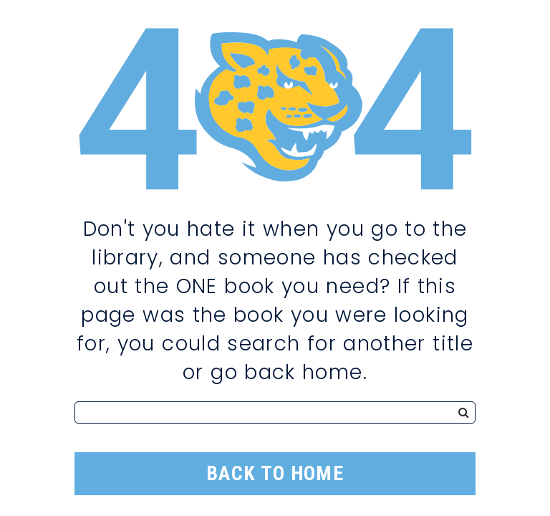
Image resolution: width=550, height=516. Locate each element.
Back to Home (275, 473)
